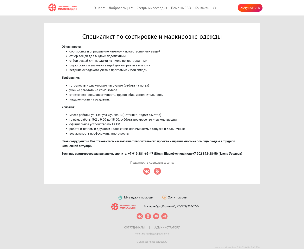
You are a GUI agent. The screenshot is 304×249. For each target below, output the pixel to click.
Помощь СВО (181, 8)
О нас (97, 8)
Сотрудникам (134, 227)
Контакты (202, 8)
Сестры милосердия (152, 8)
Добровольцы (119, 8)
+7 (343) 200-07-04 (188, 206)
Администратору (167, 227)
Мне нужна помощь (135, 198)
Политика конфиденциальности (152, 233)
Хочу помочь (250, 8)
